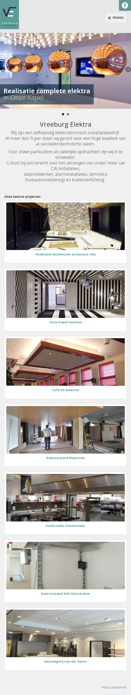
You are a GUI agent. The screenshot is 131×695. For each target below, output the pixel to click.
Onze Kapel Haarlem (65, 322)
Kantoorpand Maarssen (65, 458)
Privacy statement (114, 687)
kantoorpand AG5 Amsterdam (65, 593)
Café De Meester (65, 390)
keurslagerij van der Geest (65, 661)
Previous (3, 70)
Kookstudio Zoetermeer (65, 525)
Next (128, 70)
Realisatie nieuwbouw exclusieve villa (66, 254)
